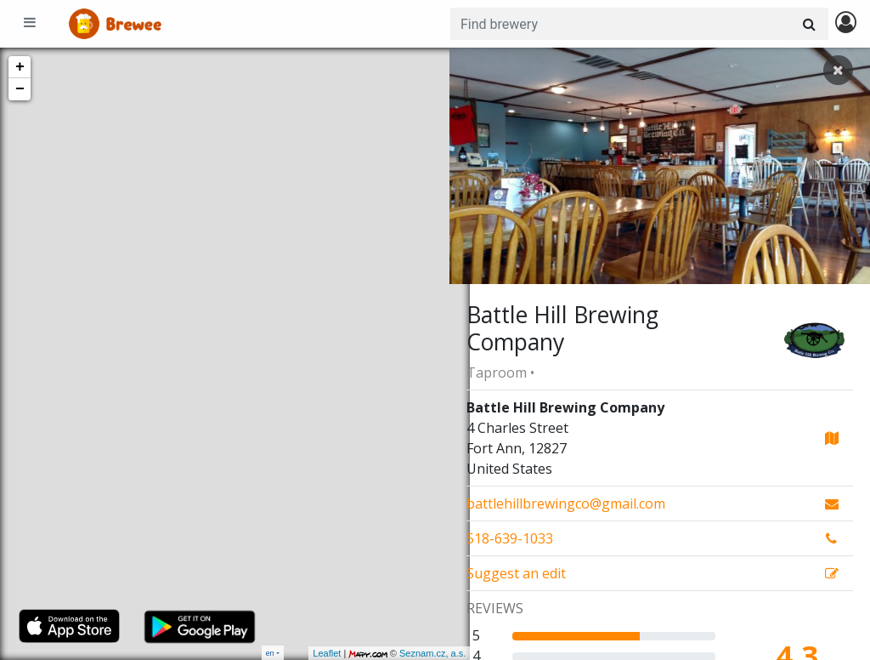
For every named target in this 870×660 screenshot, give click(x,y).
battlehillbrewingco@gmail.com (565, 503)
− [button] (20, 89)
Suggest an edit (516, 573)
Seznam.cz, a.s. (412, 653)
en (270, 652)
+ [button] (20, 67)
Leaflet (306, 653)
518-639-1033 (509, 538)
